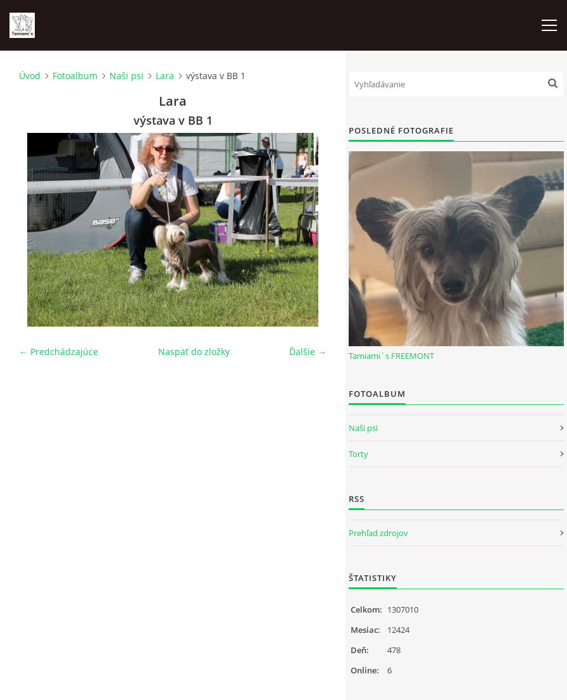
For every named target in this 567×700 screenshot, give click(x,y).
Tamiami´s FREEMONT (391, 355)
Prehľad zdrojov (378, 533)
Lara (165, 76)
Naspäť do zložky (194, 352)
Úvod (29, 76)
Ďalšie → (308, 352)
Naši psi (126, 76)
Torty (358, 453)
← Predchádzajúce (58, 352)
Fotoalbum (75, 76)
